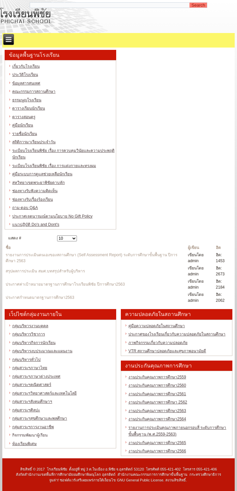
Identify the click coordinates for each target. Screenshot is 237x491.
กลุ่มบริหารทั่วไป (26, 359)
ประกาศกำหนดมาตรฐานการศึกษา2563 (40, 297)
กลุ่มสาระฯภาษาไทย (29, 368)
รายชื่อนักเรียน (24, 133)
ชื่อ (8, 247)
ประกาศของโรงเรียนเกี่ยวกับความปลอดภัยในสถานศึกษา (176, 334)
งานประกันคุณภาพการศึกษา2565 (157, 442)
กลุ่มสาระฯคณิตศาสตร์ (31, 384)
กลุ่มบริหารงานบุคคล (30, 326)
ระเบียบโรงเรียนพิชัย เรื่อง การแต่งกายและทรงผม (54, 165)
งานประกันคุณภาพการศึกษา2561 (157, 394)
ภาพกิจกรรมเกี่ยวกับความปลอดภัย (157, 342)
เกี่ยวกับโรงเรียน (26, 66)
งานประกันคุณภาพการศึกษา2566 (157, 451)
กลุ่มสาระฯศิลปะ (26, 410)
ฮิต (218, 247)
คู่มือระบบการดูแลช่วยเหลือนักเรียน (42, 174)
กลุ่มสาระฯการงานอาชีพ (33, 427)
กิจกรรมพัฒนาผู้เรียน (30, 435)
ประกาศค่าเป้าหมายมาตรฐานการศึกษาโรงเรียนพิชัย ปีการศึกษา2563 (65, 284)
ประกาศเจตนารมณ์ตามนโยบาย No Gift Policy (52, 216)
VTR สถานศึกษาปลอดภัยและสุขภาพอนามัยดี (167, 351)
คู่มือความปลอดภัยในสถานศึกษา (156, 326)
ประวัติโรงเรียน (25, 74)
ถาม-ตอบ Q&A (25, 207)
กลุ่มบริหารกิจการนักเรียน (33, 342)
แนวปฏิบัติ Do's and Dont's (35, 224)
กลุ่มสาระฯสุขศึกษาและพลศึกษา (39, 418)
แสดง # (14, 238)
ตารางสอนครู (23, 117)
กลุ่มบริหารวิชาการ (28, 334)
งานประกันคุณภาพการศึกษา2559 (157, 377)
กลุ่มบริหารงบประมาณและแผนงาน (42, 351)
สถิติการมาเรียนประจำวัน (33, 142)
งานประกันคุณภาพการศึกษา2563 (157, 410)
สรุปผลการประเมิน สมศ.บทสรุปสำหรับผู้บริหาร (45, 271)
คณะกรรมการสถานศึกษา (33, 91)
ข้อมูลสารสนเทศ (26, 83)
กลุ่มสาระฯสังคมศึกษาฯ (32, 401)
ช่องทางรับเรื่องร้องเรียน (32, 199)
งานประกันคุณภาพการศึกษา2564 (157, 419)
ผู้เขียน (193, 247)
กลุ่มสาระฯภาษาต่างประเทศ (36, 376)
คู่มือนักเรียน (22, 125)
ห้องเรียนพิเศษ (24, 443)
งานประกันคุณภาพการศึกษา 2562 (157, 402)
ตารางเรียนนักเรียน (28, 108)
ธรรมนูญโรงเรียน (26, 100)
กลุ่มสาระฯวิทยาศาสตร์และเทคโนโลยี (44, 393)
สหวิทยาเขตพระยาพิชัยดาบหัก (38, 182)
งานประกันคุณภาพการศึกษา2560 (157, 385)
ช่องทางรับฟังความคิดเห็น (34, 191)
